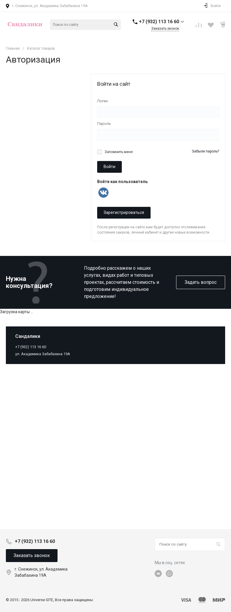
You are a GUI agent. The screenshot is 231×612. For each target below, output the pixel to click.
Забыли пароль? (205, 151)
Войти (109, 166)
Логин (102, 101)
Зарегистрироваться (124, 212)
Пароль (104, 123)
